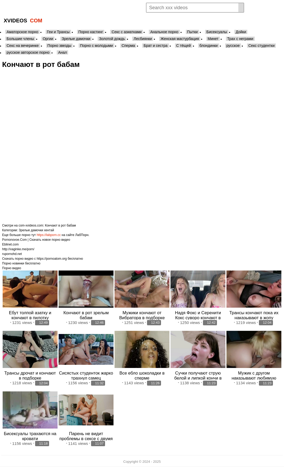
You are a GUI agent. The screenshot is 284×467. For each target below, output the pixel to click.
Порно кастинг (90, 32)
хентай (49, 230)
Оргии (48, 39)
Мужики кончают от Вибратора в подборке (142, 315)
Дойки (241, 32)
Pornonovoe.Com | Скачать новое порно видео (36, 240)
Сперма (128, 45)
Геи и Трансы (58, 32)
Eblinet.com (10, 244)
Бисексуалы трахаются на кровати (30, 436)
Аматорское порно (22, 32)
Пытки (192, 32)
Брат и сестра (155, 45)
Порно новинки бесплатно (21, 263)
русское (233, 45)
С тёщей (183, 45)
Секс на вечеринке (23, 45)
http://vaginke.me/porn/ (18, 249)
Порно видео (11, 268)
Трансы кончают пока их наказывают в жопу (253, 315)
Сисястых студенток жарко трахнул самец (86, 375)
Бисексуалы (216, 32)
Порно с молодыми (96, 45)
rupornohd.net (12, 254)
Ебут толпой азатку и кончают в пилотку (30, 315)
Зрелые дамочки (76, 39)
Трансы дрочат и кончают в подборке (30, 375)
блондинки (209, 45)
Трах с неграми (240, 39)
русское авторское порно (28, 52)
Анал (62, 52)
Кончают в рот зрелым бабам (86, 315)
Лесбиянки (143, 39)
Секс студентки (261, 45)
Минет (213, 39)
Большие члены (20, 39)
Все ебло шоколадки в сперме (141, 375)
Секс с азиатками (126, 32)
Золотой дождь (112, 39)
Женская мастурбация (179, 39)
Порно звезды (60, 45)
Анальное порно (164, 32)
